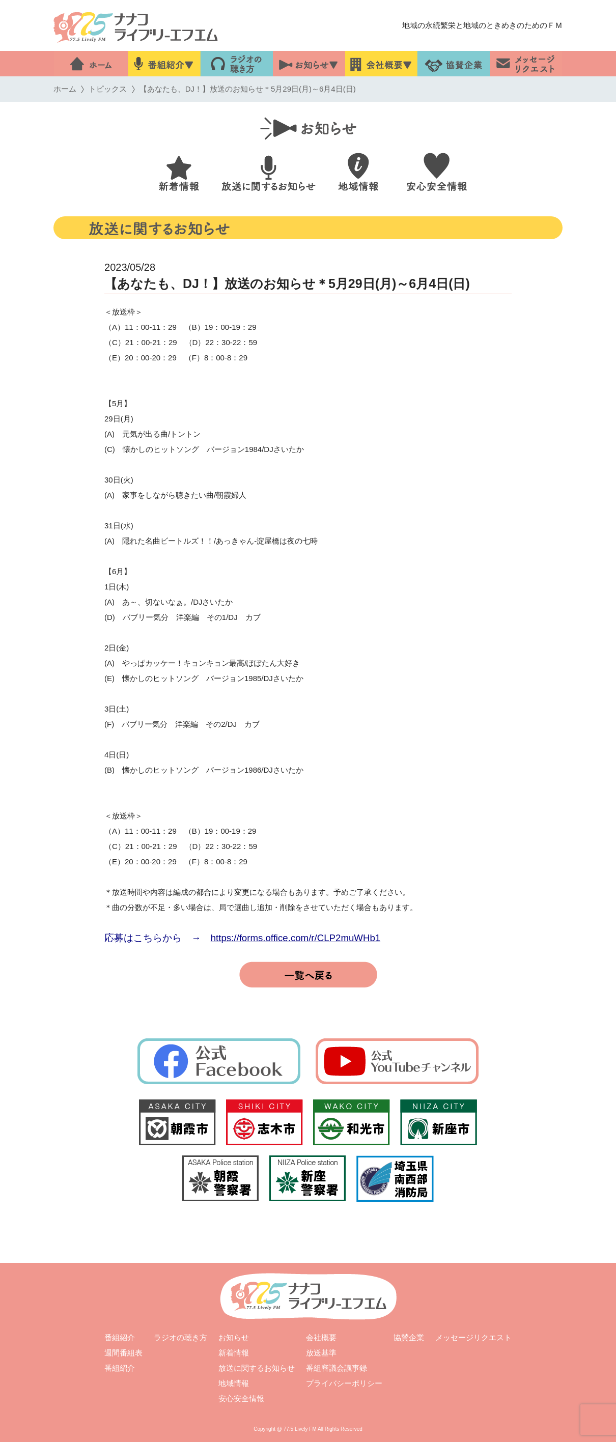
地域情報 (233, 1383)
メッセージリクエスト (473, 1337)
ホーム (64, 88)
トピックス (108, 88)
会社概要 (321, 1337)
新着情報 (233, 1352)
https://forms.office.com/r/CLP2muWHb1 (296, 937)
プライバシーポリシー (344, 1383)
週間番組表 (123, 1352)
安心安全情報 (241, 1398)
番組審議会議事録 (336, 1368)
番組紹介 (119, 1337)
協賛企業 (409, 1337)
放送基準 (321, 1352)
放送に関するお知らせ (256, 1368)
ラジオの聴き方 (180, 1337)
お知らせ (233, 1337)
